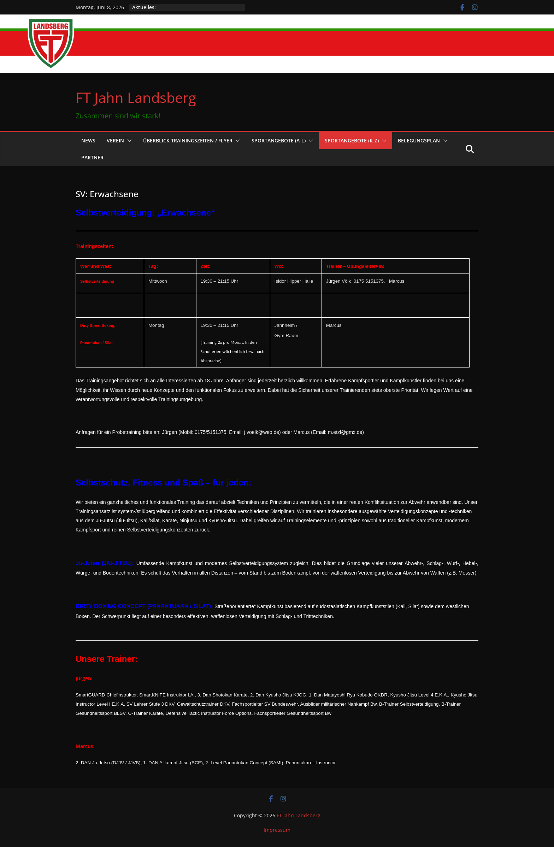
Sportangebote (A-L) (279, 140)
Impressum (277, 830)
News (88, 140)
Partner (92, 157)
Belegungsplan (419, 140)
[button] (128, 141)
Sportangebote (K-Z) (352, 140)
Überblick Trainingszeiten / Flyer (187, 140)
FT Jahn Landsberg (136, 97)
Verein (115, 140)
